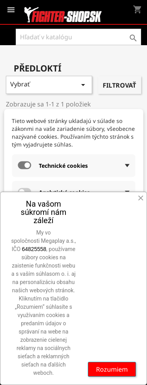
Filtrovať (119, 85)
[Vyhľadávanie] (78, 37)
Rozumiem (112, 369)
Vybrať (49, 85)
